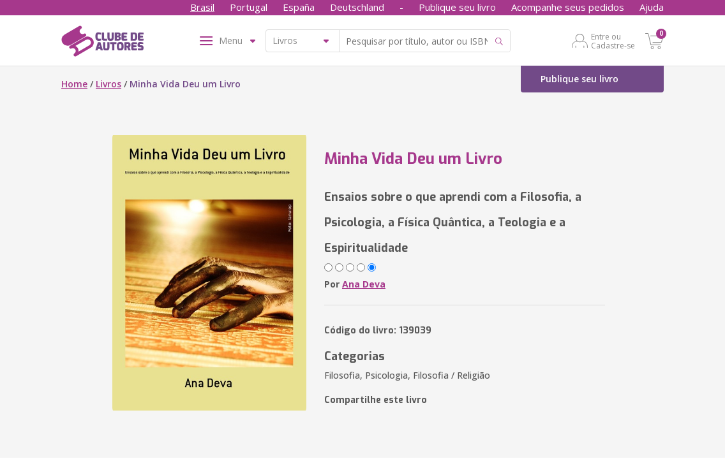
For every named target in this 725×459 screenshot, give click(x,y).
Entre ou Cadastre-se (613, 40)
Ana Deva (363, 284)
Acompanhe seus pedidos (567, 7)
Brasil (202, 7)
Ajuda (651, 7)
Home (74, 84)
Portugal (248, 7)
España (299, 7)
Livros (108, 84)
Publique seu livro (457, 7)
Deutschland (357, 7)
